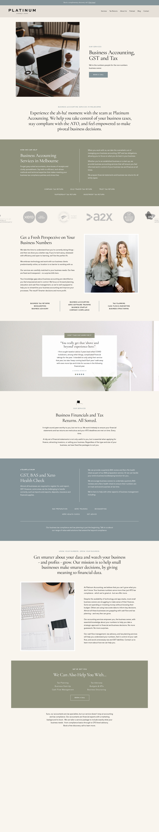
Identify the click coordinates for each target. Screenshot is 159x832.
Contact (146, 11)
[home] (22, 11)
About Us (123, 11)
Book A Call (98, 75)
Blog (139, 11)
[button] (104, 11)
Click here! (92, 2)
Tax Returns (113, 11)
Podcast (132, 11)
